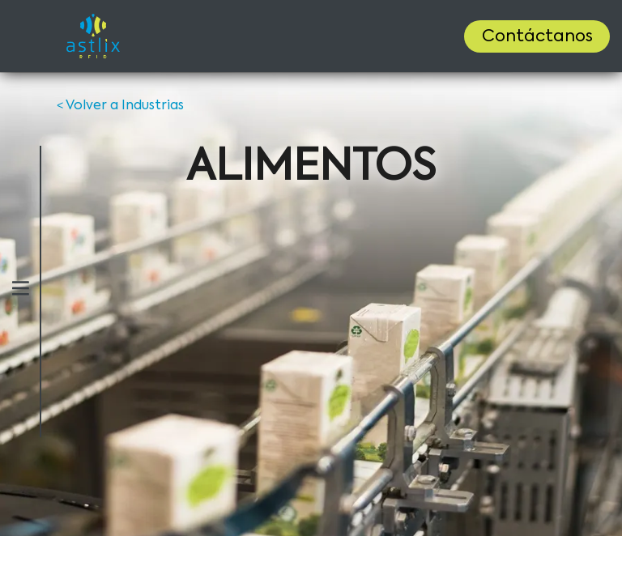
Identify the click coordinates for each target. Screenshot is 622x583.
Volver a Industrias (120, 106)
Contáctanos (537, 37)
